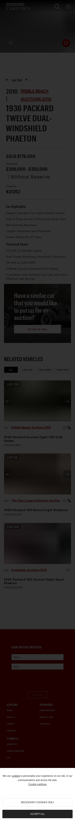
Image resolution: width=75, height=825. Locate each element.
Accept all (37, 814)
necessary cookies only (37, 802)
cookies (16, 776)
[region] (37, 796)
